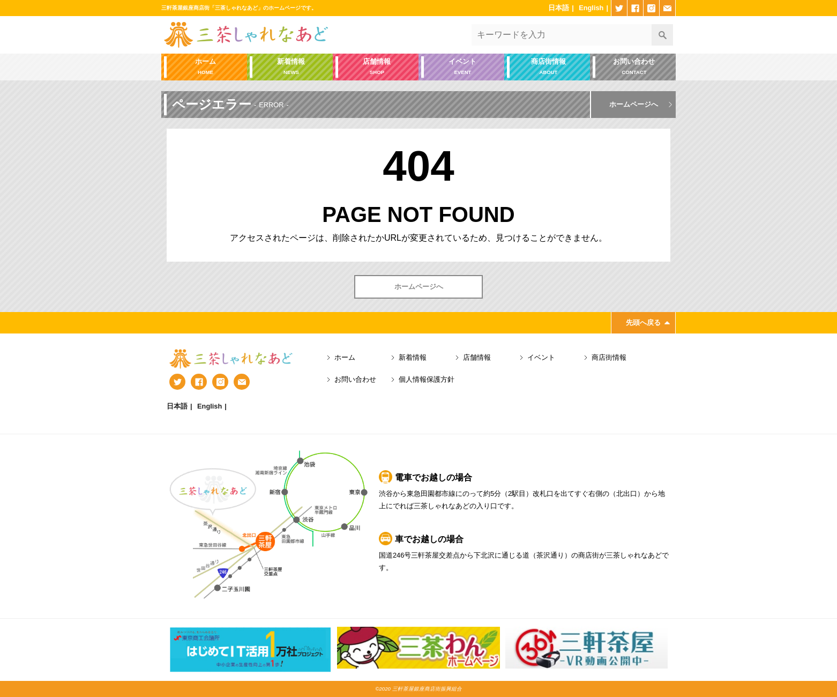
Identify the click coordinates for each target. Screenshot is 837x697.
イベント (463, 67)
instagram (651, 8)
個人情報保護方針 (426, 379)
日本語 (558, 8)
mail (667, 8)
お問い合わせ (634, 67)
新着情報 (291, 67)
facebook (635, 8)
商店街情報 (548, 67)
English (591, 8)
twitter (619, 8)
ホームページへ (633, 104)
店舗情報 (377, 67)
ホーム (205, 67)
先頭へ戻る (643, 322)
